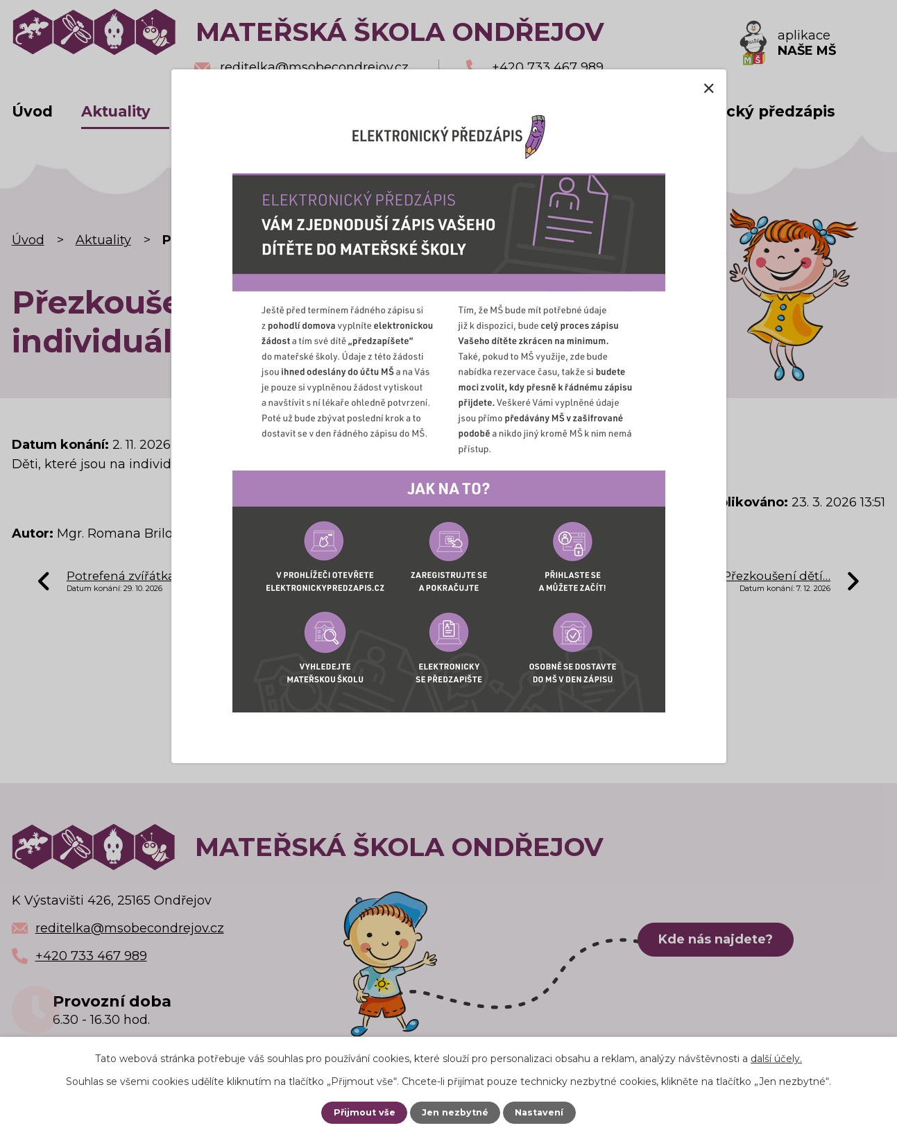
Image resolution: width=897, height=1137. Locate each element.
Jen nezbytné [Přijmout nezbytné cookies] (455, 1112)
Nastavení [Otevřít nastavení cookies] (539, 1112)
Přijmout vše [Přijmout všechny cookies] (364, 1112)
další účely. (776, 1058)
